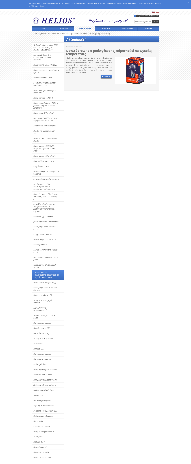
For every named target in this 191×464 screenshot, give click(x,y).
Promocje (105, 28)
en (153, 12)
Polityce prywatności (37, 6)
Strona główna (40, 33)
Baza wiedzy (127, 28)
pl (157, 12)
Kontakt (148, 28)
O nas (42, 28)
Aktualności (85, 28)
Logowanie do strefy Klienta (146, 16)
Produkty (63, 28)
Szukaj (155, 22)
